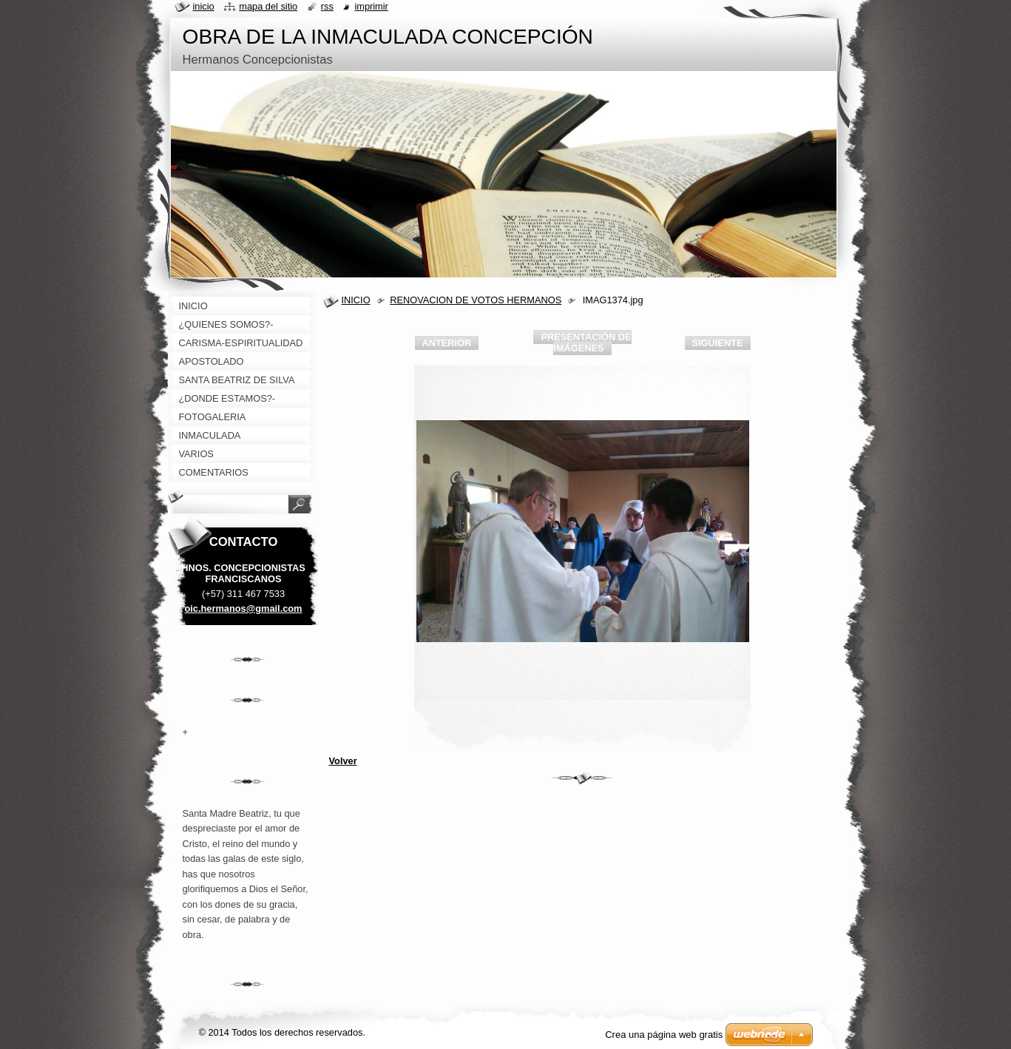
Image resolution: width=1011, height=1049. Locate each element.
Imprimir (371, 6)
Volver (343, 760)
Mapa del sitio (268, 6)
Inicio (203, 6)
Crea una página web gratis (664, 1034)
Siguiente (717, 342)
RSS (327, 6)
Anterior (447, 342)
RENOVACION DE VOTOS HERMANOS (475, 300)
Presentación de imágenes (586, 342)
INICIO (356, 300)
